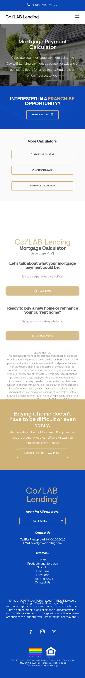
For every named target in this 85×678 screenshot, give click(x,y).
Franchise (42, 571)
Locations (42, 575)
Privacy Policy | (35, 600)
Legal (48, 600)
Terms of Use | (17, 600)
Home (43, 560)
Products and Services (42, 563)
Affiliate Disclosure (65, 600)
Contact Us (42, 582)
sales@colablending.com (46, 543)
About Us (42, 567)
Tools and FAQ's (42, 579)
